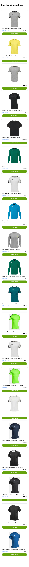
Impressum (14, 562)
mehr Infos (14, 33)
